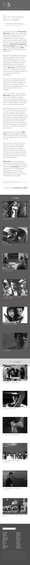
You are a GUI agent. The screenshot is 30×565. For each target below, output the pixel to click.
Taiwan (17, 540)
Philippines (18, 535)
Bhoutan (4, 533)
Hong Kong (5, 539)
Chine (4, 536)
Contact (4, 560)
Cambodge (5, 535)
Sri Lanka (18, 538)
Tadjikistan (18, 539)
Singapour (18, 537)
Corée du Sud (5, 538)
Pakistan (18, 534)
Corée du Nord (5, 537)
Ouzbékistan (18, 533)
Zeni (17, 198)
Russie (17, 536)
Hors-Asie (5, 540)
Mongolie (18, 532)
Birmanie (4, 534)
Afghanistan (5, 532)
